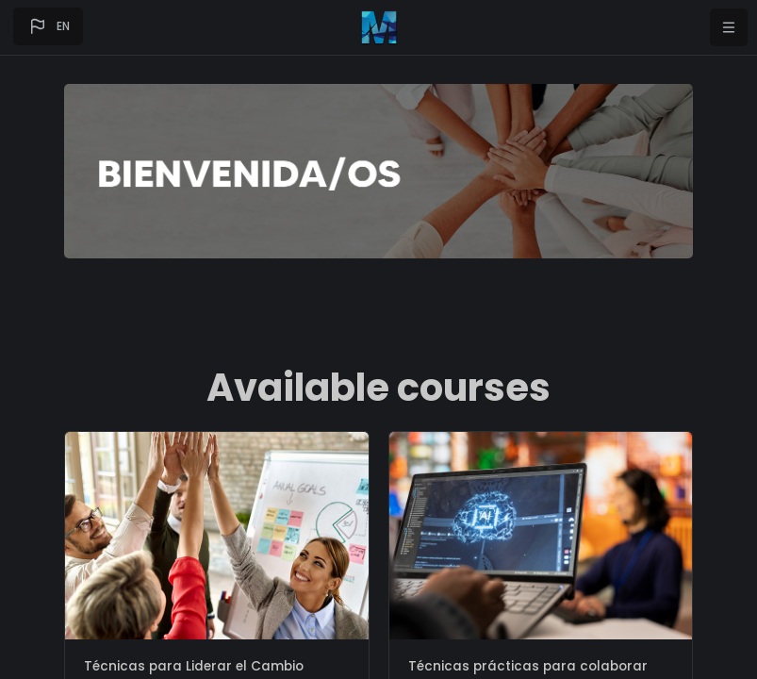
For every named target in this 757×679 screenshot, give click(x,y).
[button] (48, 26)
